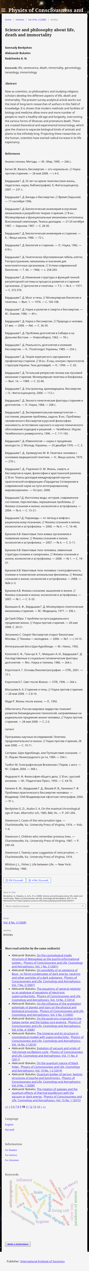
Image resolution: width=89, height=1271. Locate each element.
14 (38, 1107)
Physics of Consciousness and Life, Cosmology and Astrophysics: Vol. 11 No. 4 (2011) (47, 1055)
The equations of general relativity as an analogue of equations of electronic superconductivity (46, 992)
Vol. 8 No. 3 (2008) (37, 19)
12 (30, 1107)
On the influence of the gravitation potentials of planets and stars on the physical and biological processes (46, 1007)
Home (8, 19)
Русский (9, 1129)
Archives (20, 19)
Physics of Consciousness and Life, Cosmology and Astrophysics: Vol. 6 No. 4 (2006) (46, 1026)
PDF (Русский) (15, 880)
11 (27, 1107)
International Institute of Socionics (42, 1261)
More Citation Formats (17, 906)
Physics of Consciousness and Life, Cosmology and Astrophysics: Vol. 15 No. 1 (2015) (47, 1098)
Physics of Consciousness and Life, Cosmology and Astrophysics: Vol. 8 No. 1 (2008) (46, 1081)
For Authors (11, 1155)
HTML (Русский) (39, 880)
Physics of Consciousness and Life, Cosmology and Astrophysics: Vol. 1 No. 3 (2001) (47, 964)
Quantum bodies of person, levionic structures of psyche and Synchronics (47, 1076)
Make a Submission (17, 1244)
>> (44, 1107)
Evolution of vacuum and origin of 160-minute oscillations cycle (46, 1050)
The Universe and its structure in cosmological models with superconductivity (45, 1035)
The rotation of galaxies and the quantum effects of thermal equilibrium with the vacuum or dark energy (45, 1092)
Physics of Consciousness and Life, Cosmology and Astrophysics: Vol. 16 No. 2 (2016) (48, 1040)
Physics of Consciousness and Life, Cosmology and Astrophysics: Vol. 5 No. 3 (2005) (48, 1013)
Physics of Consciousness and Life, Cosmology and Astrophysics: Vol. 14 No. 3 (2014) (46, 998)
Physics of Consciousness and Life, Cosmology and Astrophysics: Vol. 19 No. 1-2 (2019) (46, 1068)
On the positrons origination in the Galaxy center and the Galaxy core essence (46, 1020)
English (9, 1124)
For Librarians (12, 1160)
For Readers (11, 1150)
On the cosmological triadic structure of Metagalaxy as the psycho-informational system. (45, 959)
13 (34, 1107)
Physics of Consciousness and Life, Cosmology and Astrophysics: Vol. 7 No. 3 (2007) (46, 981)
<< (6, 1107)
